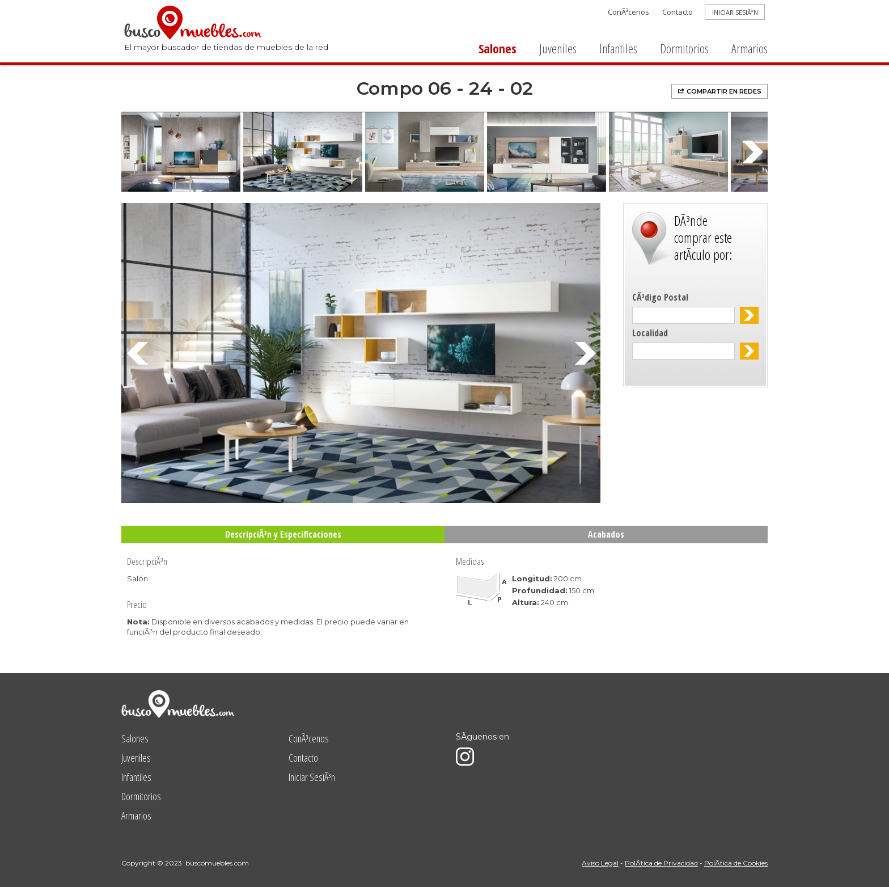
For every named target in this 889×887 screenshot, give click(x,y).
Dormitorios (684, 48)
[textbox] (683, 315)
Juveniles (558, 48)
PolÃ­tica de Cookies (736, 863)
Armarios (749, 48)
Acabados (606, 534)
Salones (498, 48)
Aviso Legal (600, 863)
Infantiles (618, 48)
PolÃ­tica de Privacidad (661, 863)
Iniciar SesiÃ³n (312, 777)
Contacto (677, 12)
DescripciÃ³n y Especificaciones (283, 534)
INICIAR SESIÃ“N (735, 12)
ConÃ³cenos (628, 12)
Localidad (650, 333)
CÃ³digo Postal (660, 297)
